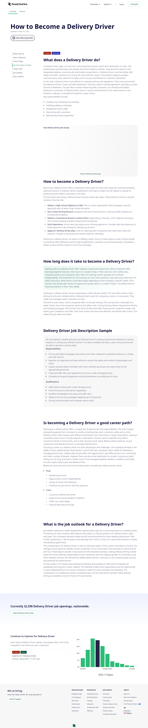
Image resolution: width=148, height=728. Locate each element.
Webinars (90, 711)
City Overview (107, 697)
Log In (121, 4)
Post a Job (75, 700)
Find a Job (106, 694)
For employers (76, 697)
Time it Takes (18, 61)
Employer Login (77, 694)
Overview (13, 11)
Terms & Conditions (130, 697)
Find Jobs (134, 4)
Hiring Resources (92, 694)
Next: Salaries (18, 76)
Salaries (22, 11)
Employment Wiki (92, 707)
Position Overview (109, 707)
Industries (90, 704)
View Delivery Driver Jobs (23, 613)
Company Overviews (109, 714)
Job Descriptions (92, 697)
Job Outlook (17, 73)
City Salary (106, 700)
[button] (95, 4)
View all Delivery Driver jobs (90, 174)
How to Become (19, 57)
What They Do (18, 54)
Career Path (17, 69)
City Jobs (90, 700)
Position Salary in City (110, 704)
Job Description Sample (22, 65)
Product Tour (76, 707)
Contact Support (15, 699)
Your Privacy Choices (130, 704)
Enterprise (75, 711)
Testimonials (76, 704)
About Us (127, 694)
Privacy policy (128, 700)
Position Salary (107, 711)
